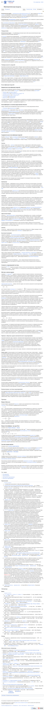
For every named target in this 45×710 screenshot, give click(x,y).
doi (8, 645)
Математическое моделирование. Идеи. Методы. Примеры (28, 603)
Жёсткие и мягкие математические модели (18, 627)
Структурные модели (5, 109)
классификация (15, 136)
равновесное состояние (28, 460)
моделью (37, 24)
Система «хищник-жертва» (13, 446)
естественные (5, 22)
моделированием (12, 19)
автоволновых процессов (6, 440)
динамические (12, 96)
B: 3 (39, 41)
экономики (3, 131)
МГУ (32, 681)
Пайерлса (7, 136)
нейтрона (20, 568)
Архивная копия (25, 555)
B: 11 (7, 266)
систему (21, 109)
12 (25, 137)
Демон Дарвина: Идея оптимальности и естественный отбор (28, 552)
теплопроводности (9, 220)
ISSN (40, 644)
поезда (2, 340)
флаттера (4, 357)
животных (26, 447)
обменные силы (7, 574)
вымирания (24, 466)
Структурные (5, 108)
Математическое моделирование (12, 695)
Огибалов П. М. (6, 681)
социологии (8, 131)
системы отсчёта (16, 242)
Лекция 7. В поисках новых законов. (22, 565)
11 (9, 136)
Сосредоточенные (6, 93)
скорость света (4, 242)
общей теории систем (24, 75)
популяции (3, 405)
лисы (2, 449)
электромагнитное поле (21, 239)
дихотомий (16, 90)
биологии (39, 129)
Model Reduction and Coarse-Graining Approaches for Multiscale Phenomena (19, 485)
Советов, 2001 (11, 510)
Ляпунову (4, 36)
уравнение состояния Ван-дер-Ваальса (33, 207)
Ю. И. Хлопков (31, 685)
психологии (13, 131)
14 (31, 230)
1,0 (5, 594)
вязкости (41, 219)
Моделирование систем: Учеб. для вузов (24, 601)
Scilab (30, 392)
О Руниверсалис (15, 705)
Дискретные (5, 97)
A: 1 (22, 93)
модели (39, 13)
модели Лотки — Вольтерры (12, 451)
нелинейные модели (12, 92)
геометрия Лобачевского (26, 252)
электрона (32, 570)
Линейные (5, 92)
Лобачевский (34, 252)
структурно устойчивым (21, 456)
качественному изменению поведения (8, 458)
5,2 (7, 509)
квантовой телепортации (33, 256)
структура (30, 524)
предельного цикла (34, 437)
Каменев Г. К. (5, 671)
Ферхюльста (16, 416)
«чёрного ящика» (11, 113)
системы (3, 14)
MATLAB (18, 392)
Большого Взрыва (19, 148)
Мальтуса (37, 449)
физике (36, 136)
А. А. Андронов (8, 274)
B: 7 (29, 52)
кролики (29, 447)
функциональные (12, 108)
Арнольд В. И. (7, 627)
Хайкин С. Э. (20, 594)
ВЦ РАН (15, 660)
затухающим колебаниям (32, 462)
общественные (12, 22)
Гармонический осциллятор (6, 283)
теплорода (11, 167)
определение (7, 59)
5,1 (6, 509)
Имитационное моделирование (9, 477)
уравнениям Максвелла (34, 239)
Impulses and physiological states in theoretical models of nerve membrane (23, 640)
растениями (39, 447)
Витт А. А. (15, 594)
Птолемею (20, 147)
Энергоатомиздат (6, 664)
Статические (5, 96)
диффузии (3, 220)
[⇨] (26, 26)
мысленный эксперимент (16, 234)
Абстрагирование (6, 475)
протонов (24, 569)
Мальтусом (16, 403)
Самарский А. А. (8, 603)
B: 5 (13, 47)
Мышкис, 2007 (7, 524)
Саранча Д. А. (30, 671)
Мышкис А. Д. (11, 652)
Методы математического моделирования (15, 684)
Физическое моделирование (8, 478)
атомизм (36, 173)
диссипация (3, 298)
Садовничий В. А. (14, 624)
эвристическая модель (11, 215)
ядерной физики (27, 208)
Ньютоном (18, 379)
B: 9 (34, 81)
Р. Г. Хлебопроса (22, 138)
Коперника (28, 147)
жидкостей (21, 208)
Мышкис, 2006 (7, 546)
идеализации (24, 17)
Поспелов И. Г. (11, 663)
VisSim (22, 392)
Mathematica (10, 392)
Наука (6, 595)
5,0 (5, 509)
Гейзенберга (19, 230)
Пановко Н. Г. (18, 616)
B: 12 (9, 266)
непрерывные (11, 97)
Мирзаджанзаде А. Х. (13, 681)
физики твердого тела (14, 208)
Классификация (6, 474)
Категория (4, 695)
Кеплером (41, 147)
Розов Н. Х (25, 620)
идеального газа (16, 190)
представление (22, 13)
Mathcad (15, 392)
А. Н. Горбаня (15, 138)
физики (36, 129)
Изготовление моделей (16, 555)
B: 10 (41, 121)
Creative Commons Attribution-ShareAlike (21, 702)
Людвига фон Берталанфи (9, 75)
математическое (16, 13)
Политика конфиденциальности (6, 705)
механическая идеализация (18, 341)
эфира (37, 174)
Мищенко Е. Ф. (7, 620)
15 (38, 363)
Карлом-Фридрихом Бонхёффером (21, 436)
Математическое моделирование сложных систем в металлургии (20, 688)
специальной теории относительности (17, 237)
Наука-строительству (9, 585)
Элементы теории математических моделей (18, 606)
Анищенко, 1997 (8, 499)
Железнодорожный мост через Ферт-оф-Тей (26, 361)
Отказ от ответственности (23, 705)
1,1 (6, 594)
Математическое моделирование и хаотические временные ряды (26, 650)
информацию (24, 14)
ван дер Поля (32, 435)
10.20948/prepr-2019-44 (13, 645)
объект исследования (23, 24)
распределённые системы (16, 93)
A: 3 (7, 431)
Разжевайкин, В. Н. (6, 680)
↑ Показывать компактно (7, 482)
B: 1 (27, 17)
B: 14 (23, 384)
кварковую (16, 167)
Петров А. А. (12, 659)
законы (22, 46)
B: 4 (24, 44)
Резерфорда (9, 148)
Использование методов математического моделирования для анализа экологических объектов (21, 672)
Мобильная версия (31, 705)
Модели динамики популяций (15, 680)
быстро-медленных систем (25, 430)
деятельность (36, 59)
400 (9, 631)
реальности (27, 13)
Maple (7, 392)
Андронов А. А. (10, 594)
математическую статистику (24, 382)
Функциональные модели (14, 111)
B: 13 (39, 331)
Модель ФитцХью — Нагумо (14, 427)
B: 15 (24, 392)
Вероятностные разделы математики (12, 630)
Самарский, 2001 (8, 547)
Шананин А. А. (17, 663)
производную (12, 289)
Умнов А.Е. (5, 684)
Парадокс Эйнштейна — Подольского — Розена (22, 253)
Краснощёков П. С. (6, 659)
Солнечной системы (12, 147)
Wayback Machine (31, 585)
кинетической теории (17, 219)
